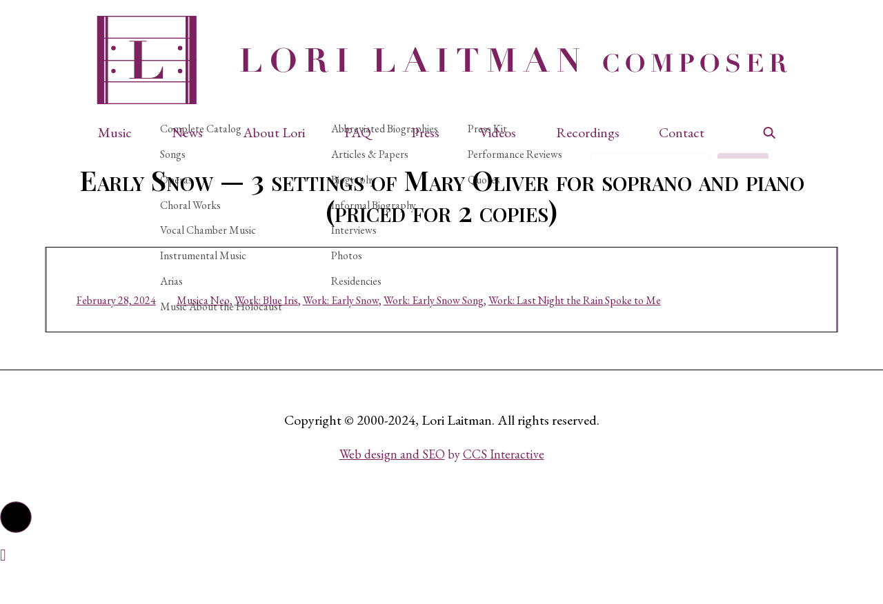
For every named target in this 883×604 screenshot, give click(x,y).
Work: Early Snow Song (458, 322)
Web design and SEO (392, 487)
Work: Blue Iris (290, 322)
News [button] (187, 132)
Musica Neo (227, 322)
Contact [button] (681, 132)
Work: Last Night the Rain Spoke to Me (599, 322)
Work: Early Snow (365, 322)
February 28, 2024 (140, 322)
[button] (122, 132)
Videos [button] (497, 132)
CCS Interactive (503, 487)
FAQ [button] (357, 132)
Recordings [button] (587, 132)
